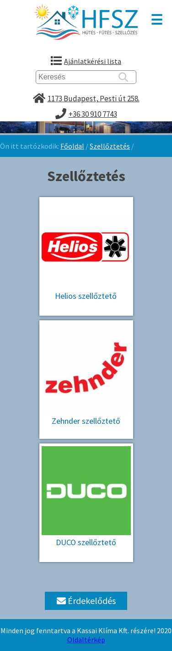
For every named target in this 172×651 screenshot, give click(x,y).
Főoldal (72, 146)
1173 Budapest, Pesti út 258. (94, 99)
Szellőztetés (110, 146)
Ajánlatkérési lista (92, 61)
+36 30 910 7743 (93, 114)
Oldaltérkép (86, 639)
